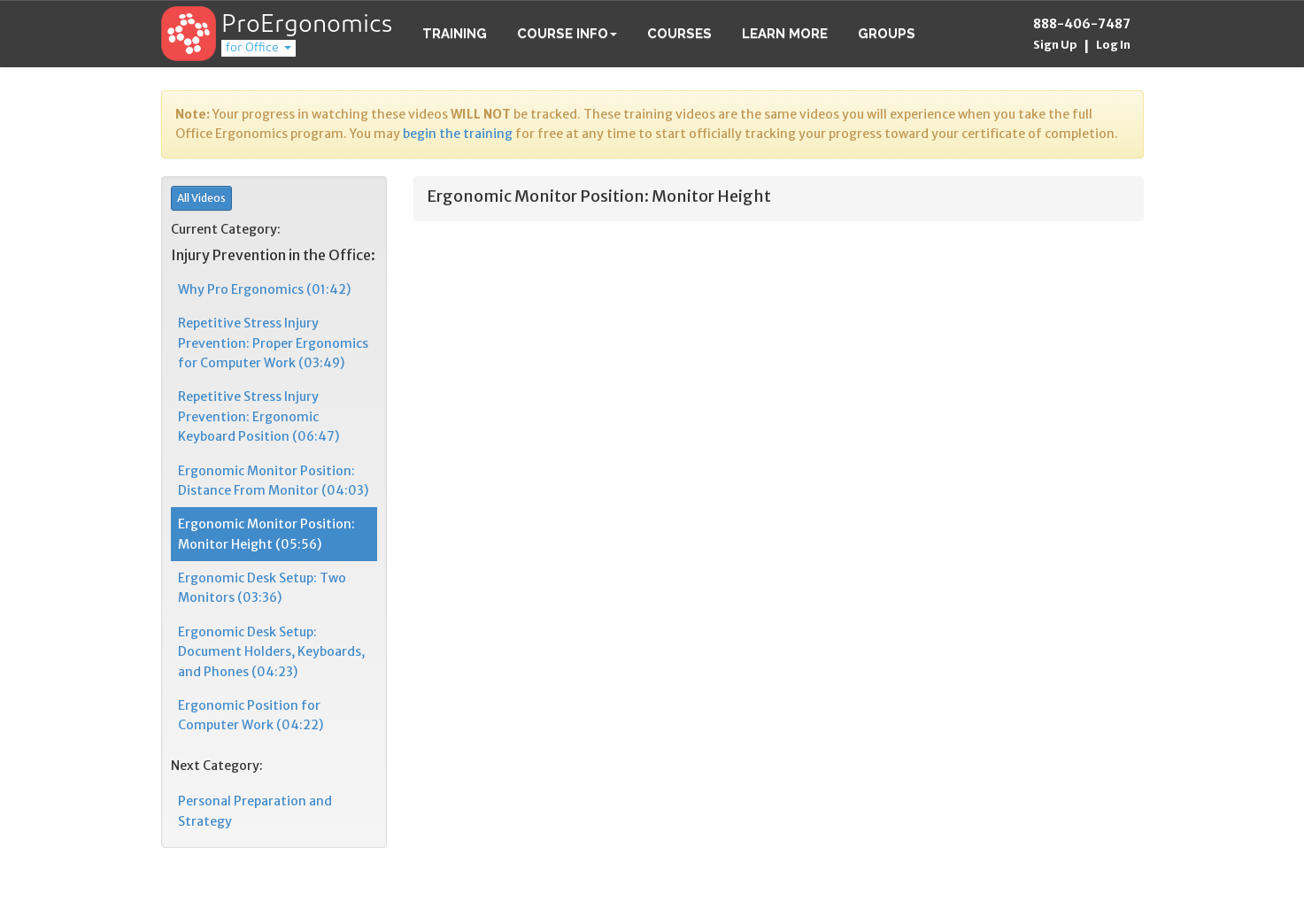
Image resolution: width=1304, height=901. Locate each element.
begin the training (458, 134)
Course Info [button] (567, 34)
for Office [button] (258, 48)
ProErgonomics (306, 25)
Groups (886, 34)
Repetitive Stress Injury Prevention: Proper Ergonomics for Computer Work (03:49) (273, 343)
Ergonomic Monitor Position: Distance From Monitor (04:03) (273, 480)
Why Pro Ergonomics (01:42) (264, 289)
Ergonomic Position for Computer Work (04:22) (250, 715)
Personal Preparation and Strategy (255, 810)
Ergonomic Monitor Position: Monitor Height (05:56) (266, 533)
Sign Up (1055, 44)
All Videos (201, 197)
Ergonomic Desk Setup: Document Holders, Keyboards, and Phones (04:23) (271, 652)
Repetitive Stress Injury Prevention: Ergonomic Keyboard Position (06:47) (258, 416)
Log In (1113, 44)
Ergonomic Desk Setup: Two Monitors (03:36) (262, 587)
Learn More (785, 34)
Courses (679, 34)
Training (454, 34)
